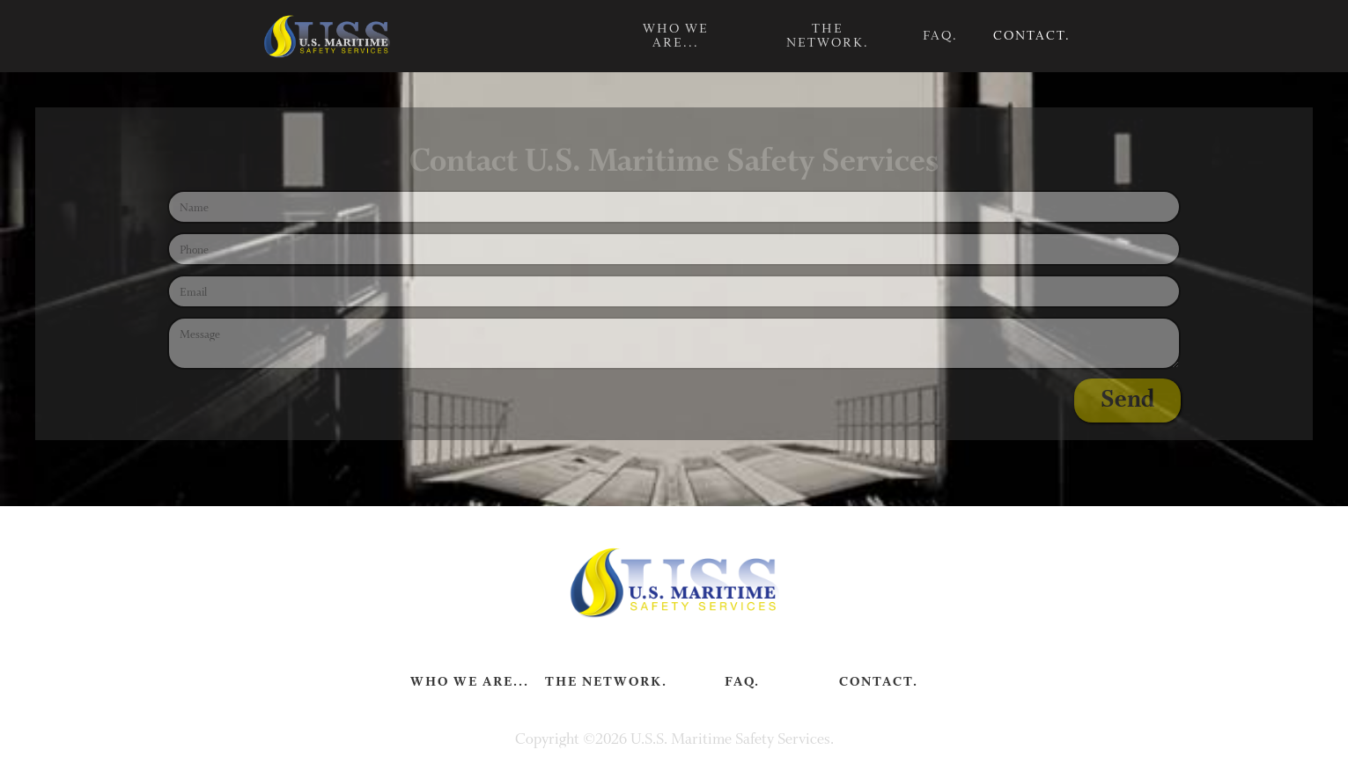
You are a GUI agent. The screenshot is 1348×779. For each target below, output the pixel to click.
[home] (326, 36)
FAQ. (940, 35)
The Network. (827, 35)
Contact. (1032, 35)
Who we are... (676, 35)
